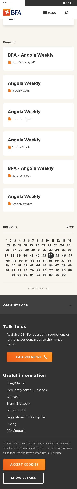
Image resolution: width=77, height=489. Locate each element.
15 (8, 245)
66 (51, 265)
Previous (10, 227)
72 (19, 270)
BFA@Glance (16, 383)
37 (6, 255)
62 (25, 265)
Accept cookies (24, 464)
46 (64, 255)
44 (50, 255)
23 (55, 245)
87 (51, 275)
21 (43, 245)
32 (45, 250)
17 (19, 245)
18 (25, 245)
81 (13, 275)
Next (70, 227)
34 (57, 250)
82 (19, 275)
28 (20, 250)
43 (44, 255)
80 (70, 270)
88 (57, 275)
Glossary (13, 397)
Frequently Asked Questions (27, 390)
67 (57, 265)
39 (19, 255)
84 (32, 275)
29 (27, 250)
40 (25, 255)
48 (8, 261)
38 (12, 255)
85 (38, 275)
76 (44, 270)
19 (31, 245)
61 (19, 265)
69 (70, 265)
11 (53, 240)
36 (69, 250)
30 (33, 250)
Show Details (23, 478)
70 (7, 270)
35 (63, 250)
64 (38, 265)
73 (25, 270)
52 (32, 261)
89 (64, 275)
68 (63, 265)
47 (70, 255)
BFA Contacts (16, 431)
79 (64, 270)
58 (69, 261)
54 (45, 261)
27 (14, 250)
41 (31, 255)
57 (63, 261)
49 (14, 261)
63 (31, 265)
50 (21, 261)
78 (57, 270)
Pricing (11, 424)
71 (13, 270)
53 (38, 261)
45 (57, 255)
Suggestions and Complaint (26, 417)
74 (32, 270)
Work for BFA (16, 410)
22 (49, 245)
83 (25, 275)
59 (7, 265)
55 (51, 261)
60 (13, 265)
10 (47, 240)
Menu (49, 13)
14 (69, 240)
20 (37, 245)
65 (44, 265)
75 (38, 270)
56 (57, 261)
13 (63, 240)
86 (44, 275)
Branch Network (18, 403)
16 (14, 245)
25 (68, 245)
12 (58, 240)
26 (8, 250)
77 (51, 270)
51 (26, 261)
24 (62, 245)
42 (38, 255)
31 (39, 250)
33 (51, 250)
